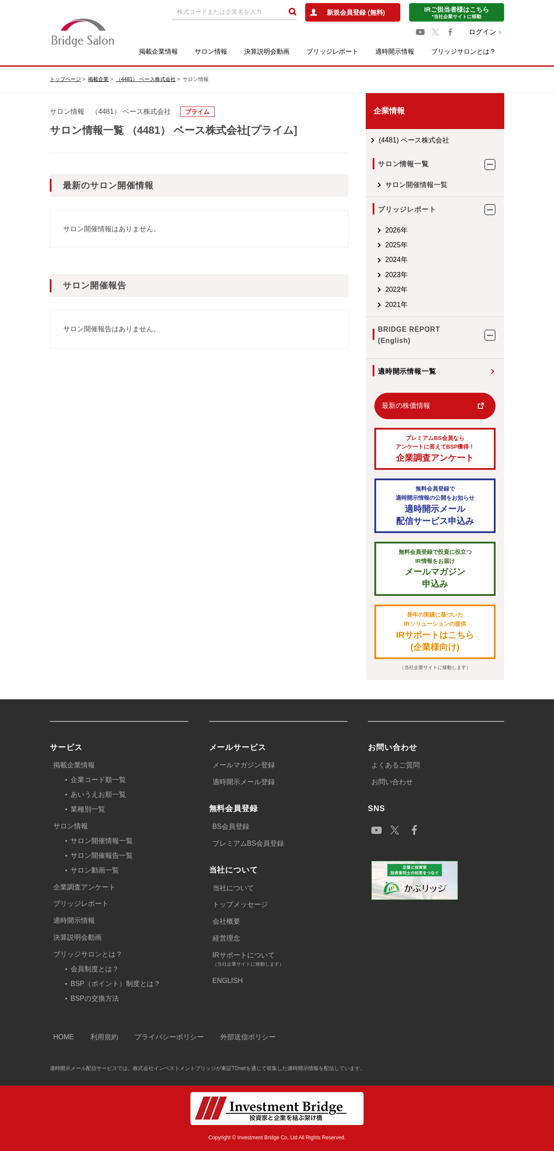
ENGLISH (228, 980)
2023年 (396, 274)
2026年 (396, 230)
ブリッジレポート (332, 51)
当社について (233, 888)
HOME (63, 1037)
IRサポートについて (280, 959)
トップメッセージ (240, 904)
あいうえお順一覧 (98, 794)
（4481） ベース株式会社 (146, 79)
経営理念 (226, 938)
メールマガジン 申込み (435, 568)
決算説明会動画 (267, 51)
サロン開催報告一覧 (102, 855)
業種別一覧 (88, 809)
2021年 (396, 304)
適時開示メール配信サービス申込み (435, 505)
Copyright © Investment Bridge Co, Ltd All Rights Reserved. (277, 1138)
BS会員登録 (231, 826)
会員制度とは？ (95, 969)
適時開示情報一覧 (407, 371)
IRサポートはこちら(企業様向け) (435, 631)
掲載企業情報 (158, 51)
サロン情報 (211, 51)
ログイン (482, 32)
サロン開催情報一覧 (416, 184)
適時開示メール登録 (244, 782)
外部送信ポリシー (248, 1037)
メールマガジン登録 (244, 765)
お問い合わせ (392, 782)
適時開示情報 (394, 51)
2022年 (396, 289)
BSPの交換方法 (95, 998)
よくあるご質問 (395, 765)
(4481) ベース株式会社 (414, 140)
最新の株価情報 (406, 405)
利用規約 (104, 1037)
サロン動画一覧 (95, 870)
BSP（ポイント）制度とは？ (116, 983)
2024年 (396, 259)
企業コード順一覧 (98, 779)
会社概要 (226, 921)
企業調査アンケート (435, 448)
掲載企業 (98, 79)
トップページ (65, 79)
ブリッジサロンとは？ (463, 51)
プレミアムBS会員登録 (248, 843)
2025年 (396, 245)
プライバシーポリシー (169, 1037)
